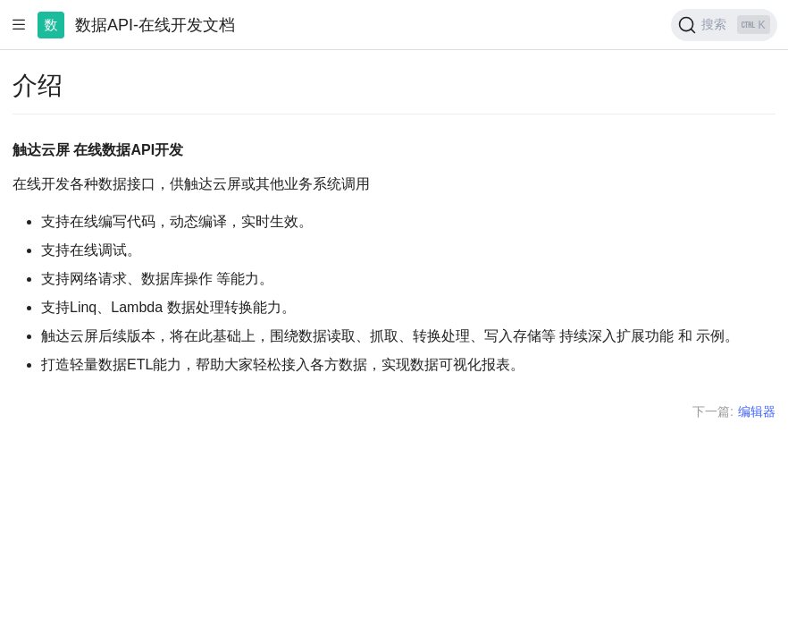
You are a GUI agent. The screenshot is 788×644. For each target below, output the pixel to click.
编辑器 (756, 411)
